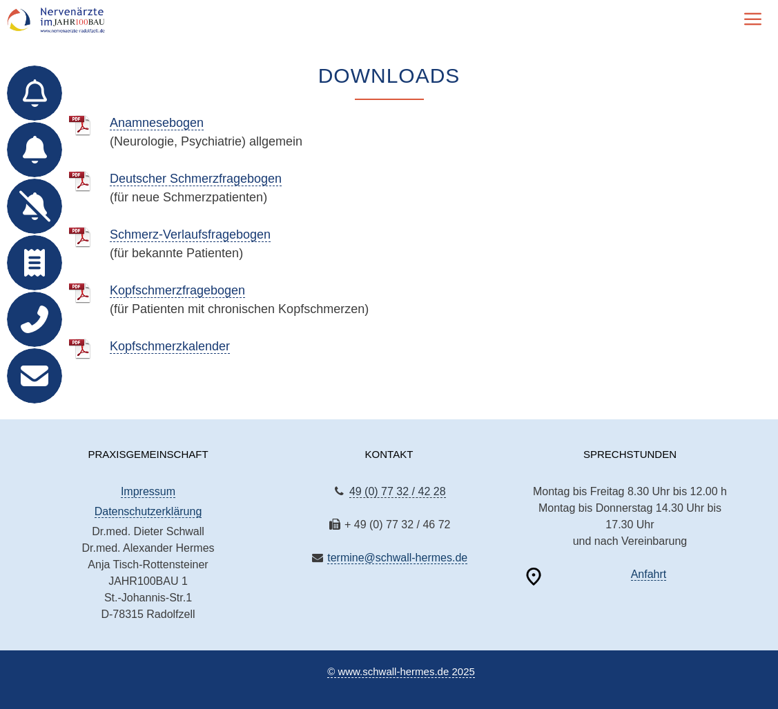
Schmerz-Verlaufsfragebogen (190, 234)
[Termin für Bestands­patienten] (34, 93)
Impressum (148, 491)
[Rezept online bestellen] (34, 262)
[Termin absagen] (34, 206)
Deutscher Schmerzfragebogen (196, 179)
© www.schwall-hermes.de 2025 (401, 671)
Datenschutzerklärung (148, 511)
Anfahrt (649, 574)
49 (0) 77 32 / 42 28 (397, 491)
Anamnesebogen (157, 123)
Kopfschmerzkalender (170, 346)
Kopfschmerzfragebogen (177, 290)
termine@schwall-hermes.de (397, 557)
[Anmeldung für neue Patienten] (34, 149)
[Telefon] (34, 319)
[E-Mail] (34, 375)
